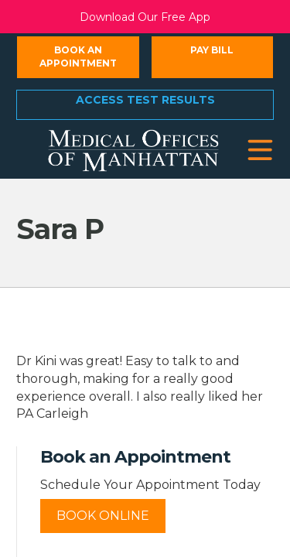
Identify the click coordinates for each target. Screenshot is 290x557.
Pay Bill (212, 50)
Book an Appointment (78, 56)
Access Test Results (145, 100)
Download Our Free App (145, 17)
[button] (260, 150)
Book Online (102, 515)
